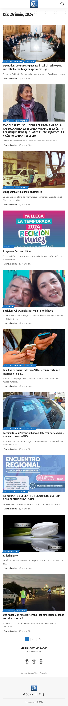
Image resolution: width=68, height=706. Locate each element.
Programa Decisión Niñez (17, 251)
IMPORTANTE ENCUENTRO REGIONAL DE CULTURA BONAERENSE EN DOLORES (31, 497)
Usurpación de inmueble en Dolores (22, 191)
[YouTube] (32, 694)
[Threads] (43, 694)
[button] (5, 4)
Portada (30, 61)
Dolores (8, 121)
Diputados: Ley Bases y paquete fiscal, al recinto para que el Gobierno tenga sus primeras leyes (32, 67)
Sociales (8, 306)
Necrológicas (11, 551)
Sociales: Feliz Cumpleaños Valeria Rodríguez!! (28, 310)
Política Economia (13, 61)
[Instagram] (39, 694)
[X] (27, 694)
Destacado (21, 121)
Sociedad (8, 610)
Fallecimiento (10, 555)
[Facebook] (24, 694)
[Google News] (36, 694)
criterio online (11, 78)
